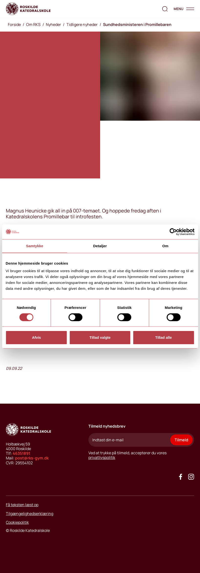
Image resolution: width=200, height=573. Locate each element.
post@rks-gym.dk (32, 458)
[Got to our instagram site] (191, 477)
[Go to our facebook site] (180, 477)
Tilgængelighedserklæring (29, 513)
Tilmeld (181, 440)
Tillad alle (163, 337)
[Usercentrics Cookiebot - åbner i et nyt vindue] (173, 231)
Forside (14, 24)
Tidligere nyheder (82, 24)
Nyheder (53, 24)
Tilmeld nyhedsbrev (107, 426)
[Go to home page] (28, 9)
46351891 (21, 453)
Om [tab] (165, 246)
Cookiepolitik (17, 522)
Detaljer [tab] (100, 246)
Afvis (36, 337)
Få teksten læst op (22, 504)
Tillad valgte (99, 337)
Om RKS (33, 24)
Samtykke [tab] (34, 246)
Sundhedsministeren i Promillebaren (137, 24)
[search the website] (165, 9)
